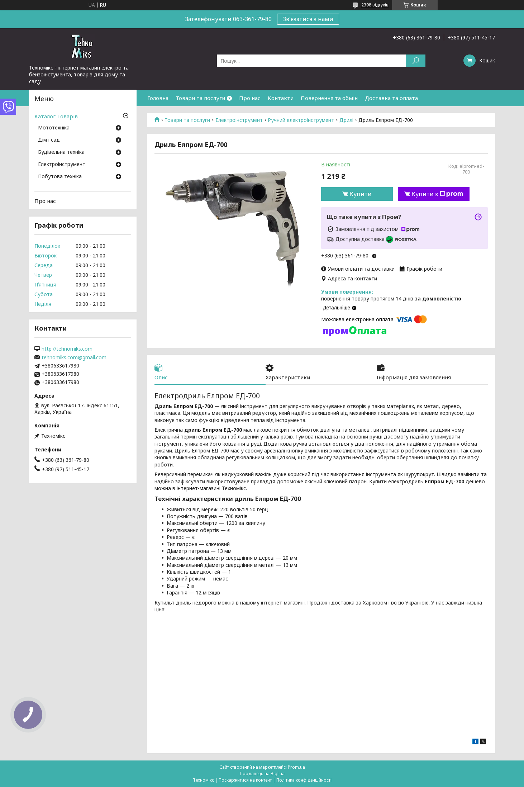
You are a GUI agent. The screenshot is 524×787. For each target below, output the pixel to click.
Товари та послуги (200, 97)
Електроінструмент (239, 120)
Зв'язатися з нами (308, 19)
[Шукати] (415, 60)
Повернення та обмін (329, 97)
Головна (157, 97)
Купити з (437, 194)
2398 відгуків (375, 5)
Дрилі (346, 120)
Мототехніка (54, 128)
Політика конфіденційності (304, 780)
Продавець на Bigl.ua (262, 774)
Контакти (281, 97)
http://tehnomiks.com (67, 349)
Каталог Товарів (56, 116)
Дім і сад (49, 140)
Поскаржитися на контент (245, 780)
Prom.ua (296, 767)
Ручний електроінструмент (301, 120)
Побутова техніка (60, 177)
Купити (360, 194)
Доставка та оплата (391, 97)
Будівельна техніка (61, 152)
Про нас (250, 97)
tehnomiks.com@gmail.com (74, 357)
